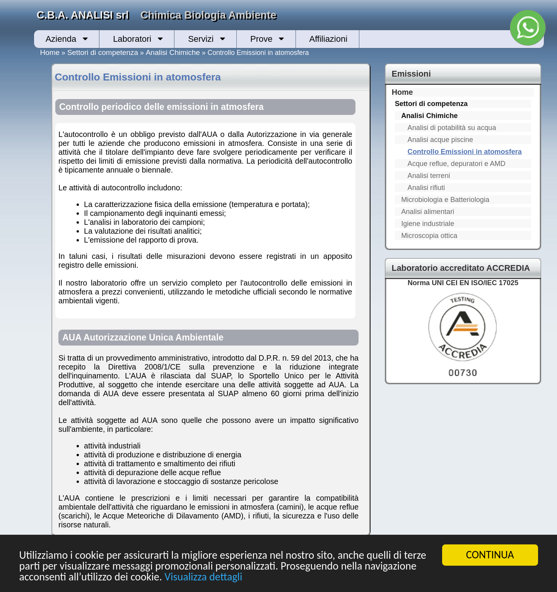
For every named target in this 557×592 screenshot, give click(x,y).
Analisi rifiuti (426, 188)
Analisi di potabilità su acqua (452, 128)
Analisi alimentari (427, 212)
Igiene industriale (427, 224)
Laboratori (132, 39)
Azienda (61, 39)
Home (50, 52)
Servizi (201, 39)
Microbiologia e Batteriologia (445, 200)
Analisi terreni (429, 176)
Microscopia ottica (429, 236)
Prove (261, 39)
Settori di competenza (102, 52)
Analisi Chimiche (173, 52)
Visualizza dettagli (203, 577)
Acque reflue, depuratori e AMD (457, 164)
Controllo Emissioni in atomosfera (465, 152)
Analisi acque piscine (440, 140)
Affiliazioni (328, 39)
